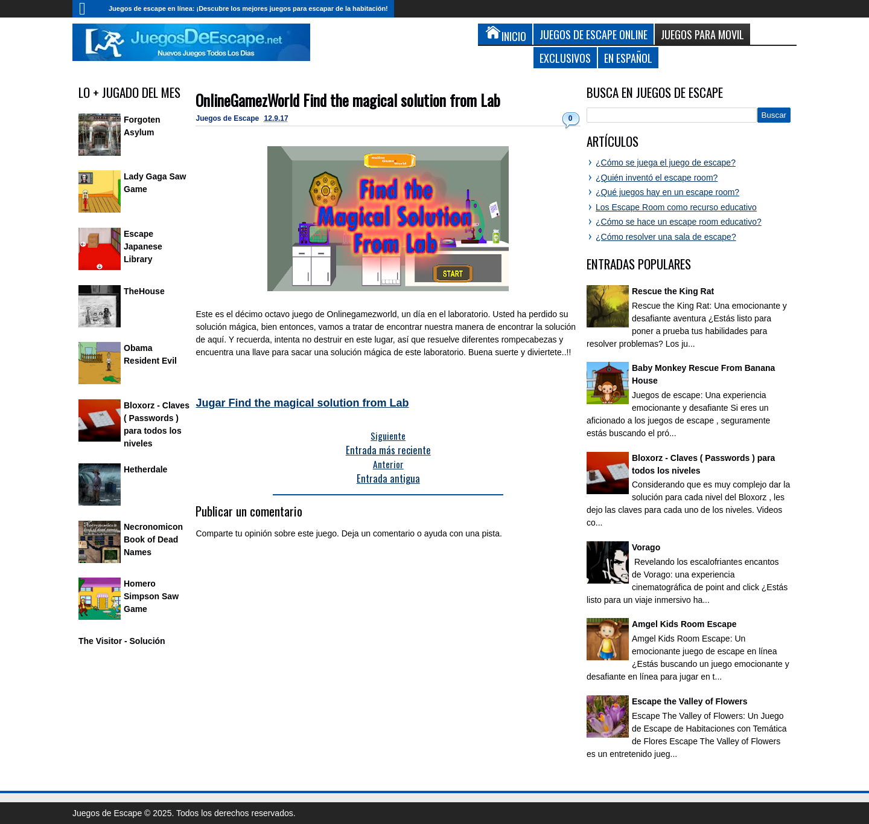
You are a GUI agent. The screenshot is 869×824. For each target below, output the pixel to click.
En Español (628, 58)
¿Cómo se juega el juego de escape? (666, 162)
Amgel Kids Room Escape (684, 624)
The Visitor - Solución (121, 641)
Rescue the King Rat (673, 291)
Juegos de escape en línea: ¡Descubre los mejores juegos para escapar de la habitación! (248, 8)
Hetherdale (145, 469)
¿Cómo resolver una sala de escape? (666, 237)
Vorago (646, 547)
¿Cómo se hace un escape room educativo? (679, 222)
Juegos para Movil (702, 34)
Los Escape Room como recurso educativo (676, 207)
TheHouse (144, 291)
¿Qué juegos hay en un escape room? (667, 192)
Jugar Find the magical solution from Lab (302, 403)
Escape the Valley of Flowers (689, 701)
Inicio (87, 9)
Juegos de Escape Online (594, 34)
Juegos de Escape (228, 118)
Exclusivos (565, 58)
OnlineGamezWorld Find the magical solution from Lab (348, 100)
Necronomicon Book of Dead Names (153, 539)
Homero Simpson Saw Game (151, 596)
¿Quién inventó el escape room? (657, 177)
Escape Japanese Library (143, 246)
